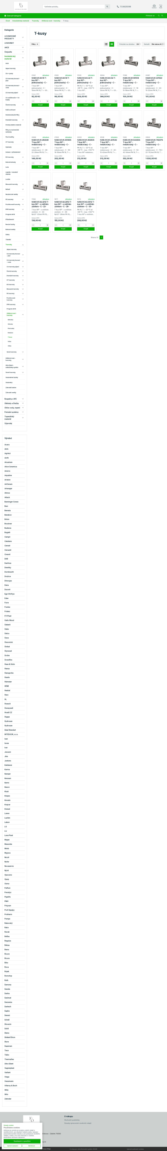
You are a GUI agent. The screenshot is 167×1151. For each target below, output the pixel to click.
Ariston (7, 480)
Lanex (7, 813)
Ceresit (7, 546)
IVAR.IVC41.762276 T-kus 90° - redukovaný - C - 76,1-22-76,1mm (154, 143)
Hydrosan (8, 721)
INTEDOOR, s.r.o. (11, 734)
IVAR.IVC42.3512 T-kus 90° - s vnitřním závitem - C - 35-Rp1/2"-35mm (85, 205)
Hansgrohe (9, 673)
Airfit (7, 458)
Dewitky (8, 568)
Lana (7, 167)
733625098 (125, 6)
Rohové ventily (10, 229)
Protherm (8, 914)
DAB (6, 559)
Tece (7, 1050)
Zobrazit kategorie (13, 16)
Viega (7, 1077)
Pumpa (7, 919)
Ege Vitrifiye (9, 594)
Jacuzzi (8, 752)
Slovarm (8, 1024)
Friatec (7, 611)
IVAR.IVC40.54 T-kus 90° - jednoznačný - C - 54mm (108, 81)
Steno (7, 1033)
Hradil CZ (8, 712)
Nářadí (8, 189)
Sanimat (8, 998)
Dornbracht (9, 572)
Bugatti (7, 532)
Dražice (8, 576)
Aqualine (8, 475)
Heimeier (8, 682)
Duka (7, 585)
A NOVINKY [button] (9, 43)
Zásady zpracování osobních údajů (77, 1123)
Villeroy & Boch (11, 1086)
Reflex (7, 936)
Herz (6, 695)
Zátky (9, 346)
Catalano (8, 541)
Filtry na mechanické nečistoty (12, 131)
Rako (7, 928)
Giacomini (9, 642)
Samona (8, 985)
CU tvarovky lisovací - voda (13, 86)
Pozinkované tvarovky (13, 204)
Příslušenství (10, 219)
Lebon (7, 822)
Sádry (7, 234)
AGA (7, 63)
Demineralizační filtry (12, 115)
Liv (6, 831)
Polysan (8, 906)
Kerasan (8, 778)
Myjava (7, 853)
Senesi (7, 1015)
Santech (8, 1007)
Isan (6, 739)
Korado (7, 800)
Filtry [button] (35, 44)
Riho (6, 963)
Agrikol (8, 453)
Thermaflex (9, 1059)
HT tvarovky (10, 142)
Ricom (7, 954)
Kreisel (7, 809)
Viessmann (9, 1081)
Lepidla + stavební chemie (12, 173)
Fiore (7, 603)
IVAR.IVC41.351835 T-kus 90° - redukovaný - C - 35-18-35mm (62, 143)
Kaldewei (8, 765)
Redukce (10, 333)
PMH (6, 901)
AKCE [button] (7, 48)
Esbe (6, 598)
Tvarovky (35, 21)
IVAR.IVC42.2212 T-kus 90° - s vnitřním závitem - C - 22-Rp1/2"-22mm (40, 205)
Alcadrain (8, 462)
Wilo (6, 1094)
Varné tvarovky (11, 352)
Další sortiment (10, 110)
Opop (7, 879)
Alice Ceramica (11, 467)
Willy (6, 1090)
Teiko (7, 1055)
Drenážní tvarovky (11, 120)
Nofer (7, 862)
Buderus (8, 528)
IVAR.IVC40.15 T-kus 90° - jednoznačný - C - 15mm (39, 81)
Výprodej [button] (8, 423)
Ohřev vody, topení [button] (12, 408)
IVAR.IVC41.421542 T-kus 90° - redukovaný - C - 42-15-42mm (108, 143)
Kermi (7, 783)
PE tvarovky (9, 199)
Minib (7, 848)
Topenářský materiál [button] (9, 417)
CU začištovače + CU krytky (12, 99)
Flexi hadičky (10, 137)
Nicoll (7, 857)
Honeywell (9, 708)
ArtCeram (8, 484)
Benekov (8, 515)
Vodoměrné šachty (12, 377)
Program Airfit (10, 214)
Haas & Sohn (10, 664)
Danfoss (8, 563)
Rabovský (9, 923)
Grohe (7, 655)
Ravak (7, 932)
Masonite (8, 844)
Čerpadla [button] (8, 52)
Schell (7, 1020)
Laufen (7, 818)
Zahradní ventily (11, 392)
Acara (7, 445)
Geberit (7, 625)
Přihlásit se (150, 16)
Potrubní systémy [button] (12, 412)
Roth (6, 980)
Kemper (8, 774)
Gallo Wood (9, 620)
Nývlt (7, 870)
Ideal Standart (10, 730)
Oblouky (10, 324)
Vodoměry (9, 382)
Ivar (6, 748)
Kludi (7, 791)
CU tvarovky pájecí (12, 92)
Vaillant (7, 1072)
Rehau (7, 945)
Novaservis (9, 866)
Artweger (8, 489)
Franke (7, 607)
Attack (7, 497)
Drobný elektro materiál (13, 125)
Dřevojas (8, 581)
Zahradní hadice (11, 387)
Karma (7, 769)
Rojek (7, 971)
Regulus (8, 941)
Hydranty (9, 147)
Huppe (7, 717)
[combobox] (139, 44)
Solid (7, 1029)
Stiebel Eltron (10, 1037)
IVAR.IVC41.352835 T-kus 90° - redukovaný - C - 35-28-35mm (85, 143)
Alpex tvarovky (10, 68)
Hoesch (8, 704)
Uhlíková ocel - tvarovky (51, 21)
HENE (7, 686)
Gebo (7, 629)
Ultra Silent (9, 1064)
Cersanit (8, 550)
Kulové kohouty (11, 162)
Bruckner (8, 524)
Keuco (7, 787)
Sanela (7, 989)
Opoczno (8, 875)
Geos (7, 638)
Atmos (7, 493)
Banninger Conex (11, 502)
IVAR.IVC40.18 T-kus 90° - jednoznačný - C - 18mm (62, 81)
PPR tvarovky (10, 209)
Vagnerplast (9, 1068)
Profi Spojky (9, 910)
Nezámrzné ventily (12, 194)
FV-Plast (8, 616)
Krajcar (7, 805)
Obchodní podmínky (72, 1120)
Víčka (9, 341)
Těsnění (8, 239)
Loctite (8, 179)
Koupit (40, 105)
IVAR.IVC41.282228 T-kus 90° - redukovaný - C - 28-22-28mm (40, 143)
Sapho (7, 1011)
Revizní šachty (10, 224)
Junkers (8, 761)
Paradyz (8, 892)
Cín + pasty (9, 73)
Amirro (7, 471)
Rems (7, 950)
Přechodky (11, 328)
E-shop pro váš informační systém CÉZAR (83, 1149)
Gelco (7, 633)
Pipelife (8, 897)
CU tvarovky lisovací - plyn (13, 79)
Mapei (7, 840)
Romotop (8, 976)
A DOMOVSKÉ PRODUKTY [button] (10, 37)
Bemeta (8, 511)
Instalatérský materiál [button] (10, 57)
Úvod (8, 21)
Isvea (7, 743)
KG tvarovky (10, 157)
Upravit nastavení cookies (135, 1149)
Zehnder (8, 1099)
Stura (7, 1042)
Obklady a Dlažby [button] (12, 403)
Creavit (7, 554)
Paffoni (7, 888)
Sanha (7, 993)
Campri (7, 537)
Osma (7, 884)
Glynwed (8, 651)
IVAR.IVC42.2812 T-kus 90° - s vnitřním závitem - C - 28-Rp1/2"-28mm (63, 205)
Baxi (6, 506)
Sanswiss (8, 1002)
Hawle (7, 677)
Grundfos (8, 660)
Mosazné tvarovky (12, 184)
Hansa (7, 669)
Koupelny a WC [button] (11, 399)
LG (6, 827)
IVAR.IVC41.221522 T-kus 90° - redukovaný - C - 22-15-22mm (154, 81)
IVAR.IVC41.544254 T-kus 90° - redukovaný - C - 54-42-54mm (131, 143)
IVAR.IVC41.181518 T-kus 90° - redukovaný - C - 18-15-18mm (131, 81)
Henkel (7, 690)
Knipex (7, 796)
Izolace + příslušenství (13, 152)
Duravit (7, 590)
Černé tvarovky (11, 105)
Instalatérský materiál (20, 21)
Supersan (8, 1046)
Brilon (7, 519)
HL (6, 699)
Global (7, 647)
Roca (7, 967)
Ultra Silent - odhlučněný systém (12, 366)
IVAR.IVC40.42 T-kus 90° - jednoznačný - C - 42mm (85, 81)
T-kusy (65, 21)
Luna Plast (9, 835)
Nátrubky (10, 319)
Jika (6, 756)
